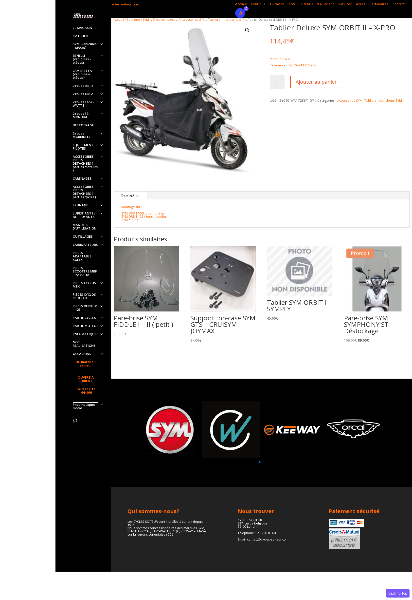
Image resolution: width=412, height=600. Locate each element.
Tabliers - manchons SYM (227, 19)
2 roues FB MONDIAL (81, 115)
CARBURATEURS (85, 245)
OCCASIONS (82, 354)
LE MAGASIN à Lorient (317, 4)
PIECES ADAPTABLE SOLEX (82, 256)
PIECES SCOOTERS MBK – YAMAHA (85, 271)
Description (130, 195)
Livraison (277, 4)
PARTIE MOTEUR (85, 326)
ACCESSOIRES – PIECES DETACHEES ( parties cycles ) (84, 192)
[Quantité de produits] (277, 82)
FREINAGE (80, 205)
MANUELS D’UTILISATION (84, 227)
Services (345, 4)
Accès (360, 4)
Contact (399, 4)
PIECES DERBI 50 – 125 (85, 308)
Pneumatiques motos (84, 406)
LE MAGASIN (82, 28)
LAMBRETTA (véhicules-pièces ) (82, 74)
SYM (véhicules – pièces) (84, 46)
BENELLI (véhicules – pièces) (82, 59)
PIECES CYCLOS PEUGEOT (84, 296)
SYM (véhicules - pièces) (160, 19)
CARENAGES (82, 179)
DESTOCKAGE (83, 125)
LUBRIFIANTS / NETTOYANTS (84, 215)
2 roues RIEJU (83, 86)
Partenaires (379, 4)
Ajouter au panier (316, 81)
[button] (247, 30)
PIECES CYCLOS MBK (84, 285)
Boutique (258, 4)
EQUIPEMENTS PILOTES (84, 147)
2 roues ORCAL (84, 94)
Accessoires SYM (193, 19)
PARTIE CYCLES (84, 318)
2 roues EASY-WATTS (83, 104)
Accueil (241, 4)
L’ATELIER (80, 36)
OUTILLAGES (83, 237)
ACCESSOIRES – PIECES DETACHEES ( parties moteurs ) (85, 164)
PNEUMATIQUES (85, 334)
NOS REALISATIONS (84, 344)
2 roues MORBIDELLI (82, 135)
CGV (292, 4)
